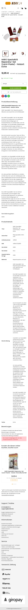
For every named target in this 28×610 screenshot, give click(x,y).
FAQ (2, 552)
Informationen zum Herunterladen (10, 548)
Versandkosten (22, 73)
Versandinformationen (7, 495)
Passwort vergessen (7, 555)
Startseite (4, 11)
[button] (25, 35)
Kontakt (3, 554)
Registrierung (5, 550)
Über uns (3, 535)
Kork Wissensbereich (7, 560)
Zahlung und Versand (7, 534)
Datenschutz (5, 537)
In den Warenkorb (14, 88)
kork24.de (11, 11)
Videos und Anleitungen (8, 547)
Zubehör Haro (5, 13)
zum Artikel (14, 480)
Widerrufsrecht (5, 529)
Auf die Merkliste (14, 92)
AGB (2, 532)
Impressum (4, 530)
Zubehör (18, 11)
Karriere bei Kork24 (6, 523)
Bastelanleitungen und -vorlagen (10, 545)
